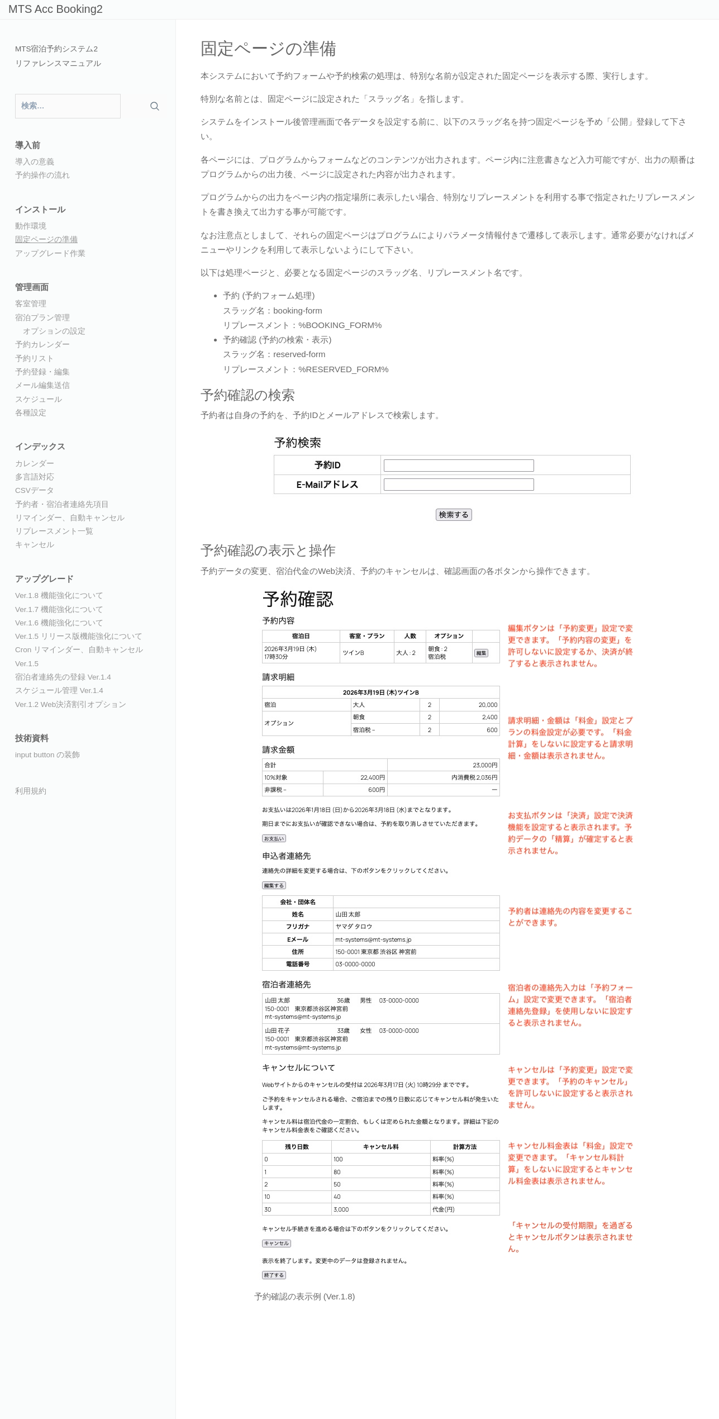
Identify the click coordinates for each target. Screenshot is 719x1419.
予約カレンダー (42, 344)
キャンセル (34, 544)
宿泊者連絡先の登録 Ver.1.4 (63, 677)
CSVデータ (34, 490)
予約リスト (34, 358)
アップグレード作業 (50, 253)
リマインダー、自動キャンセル (70, 518)
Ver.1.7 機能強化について (59, 609)
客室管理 (30, 304)
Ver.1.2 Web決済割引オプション (70, 704)
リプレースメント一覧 (54, 531)
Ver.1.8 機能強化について (59, 595)
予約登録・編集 (42, 372)
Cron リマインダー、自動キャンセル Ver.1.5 (79, 656)
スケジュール (38, 399)
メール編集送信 (42, 385)
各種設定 (30, 413)
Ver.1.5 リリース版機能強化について (78, 636)
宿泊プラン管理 (42, 318)
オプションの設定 (54, 331)
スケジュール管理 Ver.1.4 (59, 690)
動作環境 (30, 226)
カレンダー (34, 463)
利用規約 (30, 791)
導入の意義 (34, 162)
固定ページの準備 (46, 239)
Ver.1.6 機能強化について (59, 623)
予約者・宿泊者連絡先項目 (62, 504)
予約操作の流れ (42, 175)
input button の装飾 (47, 755)
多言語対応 (34, 477)
